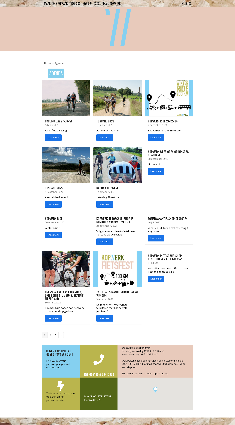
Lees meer (53, 137)
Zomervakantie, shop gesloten (167, 218)
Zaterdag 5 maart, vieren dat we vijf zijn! (117, 294)
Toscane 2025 (54, 188)
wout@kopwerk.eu (168, 364)
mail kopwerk (112, 3)
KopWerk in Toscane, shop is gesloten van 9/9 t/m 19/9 (114, 220)
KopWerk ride (53, 218)
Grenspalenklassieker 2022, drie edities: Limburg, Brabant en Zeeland (65, 295)
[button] (155, 390)
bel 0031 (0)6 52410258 (85, 3)
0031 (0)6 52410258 (133, 364)
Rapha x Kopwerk (107, 188)
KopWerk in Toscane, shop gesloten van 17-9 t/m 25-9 (165, 257)
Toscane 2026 (105, 121)
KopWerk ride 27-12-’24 (163, 121)
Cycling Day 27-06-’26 (59, 121)
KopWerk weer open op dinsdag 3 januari (168, 153)
